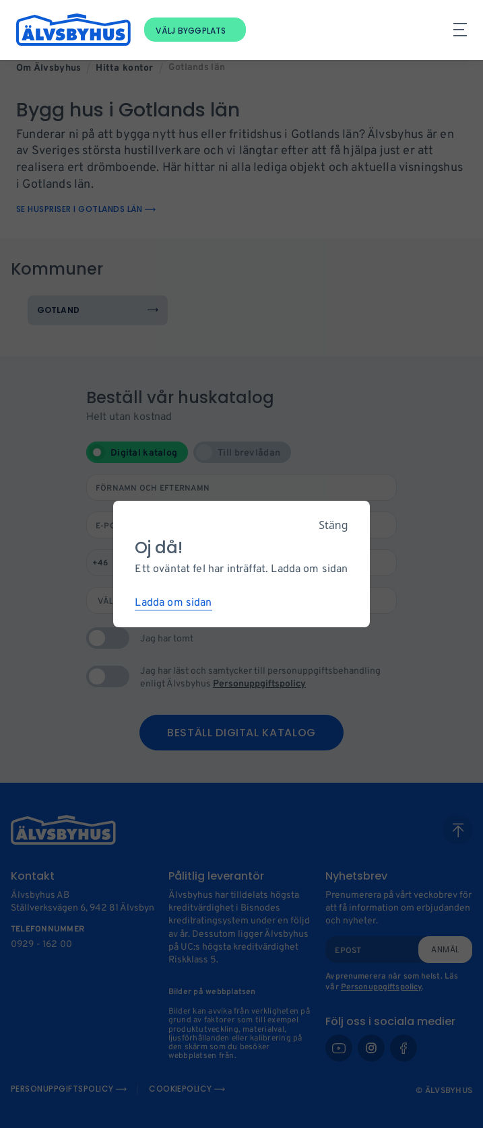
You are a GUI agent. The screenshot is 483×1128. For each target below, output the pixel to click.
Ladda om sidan (173, 603)
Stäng (333, 525)
